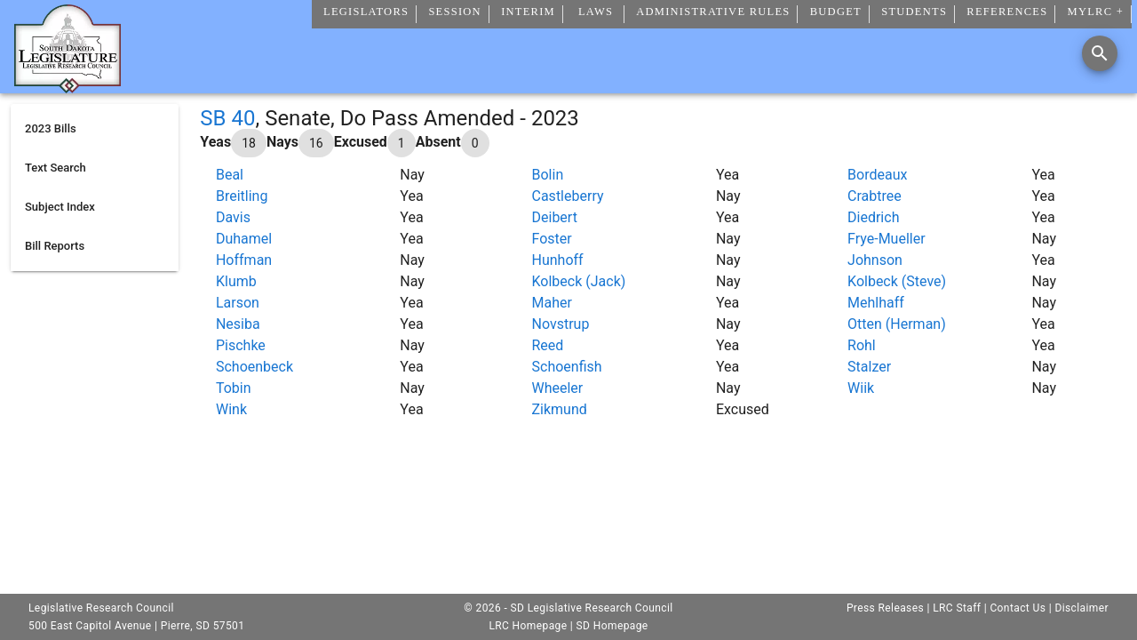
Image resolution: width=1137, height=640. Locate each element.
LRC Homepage (528, 626)
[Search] (1099, 53)
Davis (233, 217)
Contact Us (1018, 608)
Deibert (554, 217)
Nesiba (238, 324)
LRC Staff (957, 608)
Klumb (236, 281)
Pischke (241, 345)
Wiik (860, 388)
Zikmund (559, 409)
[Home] (67, 86)
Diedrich (873, 217)
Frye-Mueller (886, 238)
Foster (552, 238)
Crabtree (874, 196)
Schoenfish (567, 366)
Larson (237, 302)
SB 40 (227, 118)
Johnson (874, 260)
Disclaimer (1081, 608)
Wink (231, 409)
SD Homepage (612, 626)
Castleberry (568, 196)
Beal (229, 174)
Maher (552, 302)
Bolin (548, 174)
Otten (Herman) (896, 324)
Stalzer (869, 366)
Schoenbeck (254, 366)
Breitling (241, 196)
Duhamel (244, 238)
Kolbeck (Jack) (579, 281)
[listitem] (94, 129)
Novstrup (561, 324)
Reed (548, 345)
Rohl (861, 345)
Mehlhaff (875, 302)
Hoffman (244, 260)
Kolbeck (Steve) (896, 281)
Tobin (233, 388)
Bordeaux (877, 174)
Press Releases (885, 608)
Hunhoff (558, 260)
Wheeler (558, 388)
